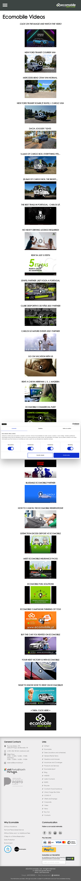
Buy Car (47, 812)
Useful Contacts (49, 779)
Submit (70, 858)
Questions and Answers (52, 759)
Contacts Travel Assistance (53, 789)
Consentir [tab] (14, 428)
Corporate (47, 802)
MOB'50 (46, 775)
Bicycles (46, 785)
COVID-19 (47, 795)
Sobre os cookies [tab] (67, 428)
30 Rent (46, 746)
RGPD (46, 782)
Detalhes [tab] (40, 428)
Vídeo (46, 805)
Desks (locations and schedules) (55, 752)
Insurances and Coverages (53, 762)
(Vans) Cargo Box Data (52, 792)
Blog (45, 772)
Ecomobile (47, 749)
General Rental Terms (51, 756)
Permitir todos (66, 455)
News (46, 808)
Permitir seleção (40, 455)
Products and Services (51, 766)
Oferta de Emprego (50, 799)
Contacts (47, 815)
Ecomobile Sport (49, 769)
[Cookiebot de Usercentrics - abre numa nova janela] (70, 424)
